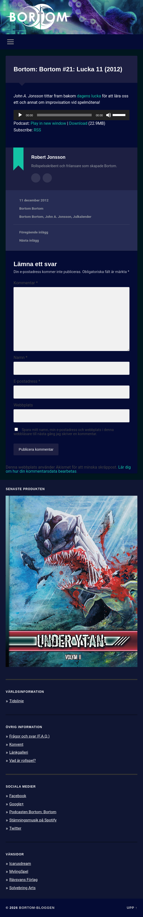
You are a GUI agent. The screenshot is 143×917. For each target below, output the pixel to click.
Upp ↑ (132, 908)
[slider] (64, 115)
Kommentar (26, 283)
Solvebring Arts (22, 888)
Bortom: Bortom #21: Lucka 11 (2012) (68, 69)
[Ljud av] (108, 115)
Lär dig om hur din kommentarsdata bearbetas (68, 469)
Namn (20, 358)
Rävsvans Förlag (23, 879)
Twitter (15, 828)
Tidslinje (16, 701)
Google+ (16, 804)
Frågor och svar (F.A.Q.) (29, 736)
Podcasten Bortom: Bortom (32, 812)
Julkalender (82, 216)
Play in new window (48, 123)
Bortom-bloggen (37, 908)
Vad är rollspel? (22, 760)
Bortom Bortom (31, 208)
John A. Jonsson (58, 216)
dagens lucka (89, 96)
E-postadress (27, 381)
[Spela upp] (20, 115)
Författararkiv (35, 178)
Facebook (17, 796)
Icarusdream (20, 863)
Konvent (16, 744)
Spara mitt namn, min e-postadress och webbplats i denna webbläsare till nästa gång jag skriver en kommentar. (64, 432)
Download (78, 123)
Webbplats (23, 405)
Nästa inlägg (29, 240)
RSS (37, 130)
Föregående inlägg (33, 232)
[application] (71, 115)
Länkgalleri (18, 752)
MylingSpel (18, 871)
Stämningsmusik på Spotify (32, 820)
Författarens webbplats (47, 178)
